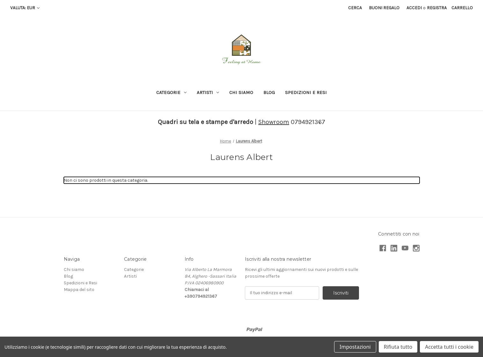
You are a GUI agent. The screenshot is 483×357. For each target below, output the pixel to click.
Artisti (208, 92)
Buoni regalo (384, 8)
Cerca (355, 8)
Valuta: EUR (25, 8)
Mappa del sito (79, 289)
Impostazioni (355, 346)
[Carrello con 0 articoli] (462, 8)
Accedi (414, 8)
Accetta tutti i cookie (449, 346)
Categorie (171, 92)
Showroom (273, 122)
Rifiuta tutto (398, 346)
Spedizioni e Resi (306, 92)
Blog (269, 92)
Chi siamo (241, 92)
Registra (437, 8)
